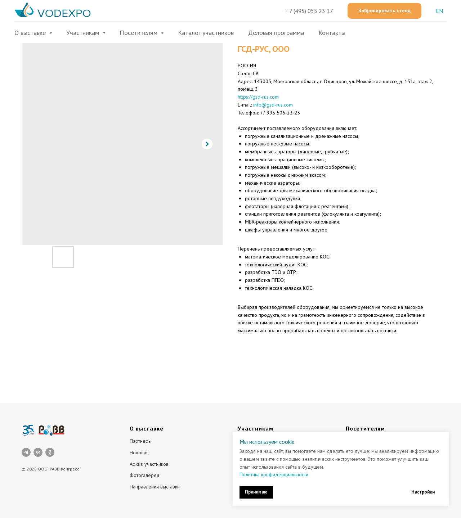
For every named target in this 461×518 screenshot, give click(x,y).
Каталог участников (206, 32)
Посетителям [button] (139, 32)
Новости (139, 452)
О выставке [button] (31, 32)
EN (439, 10)
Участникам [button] (83, 32)
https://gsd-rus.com (258, 97)
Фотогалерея (144, 475)
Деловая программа (276, 32)
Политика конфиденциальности (274, 474)
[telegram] (26, 452)
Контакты (331, 32)
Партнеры (141, 441)
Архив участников (149, 464)
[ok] (49, 452)
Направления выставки (155, 486)
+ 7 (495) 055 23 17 (309, 10)
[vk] (37, 452)
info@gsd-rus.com (273, 105)
